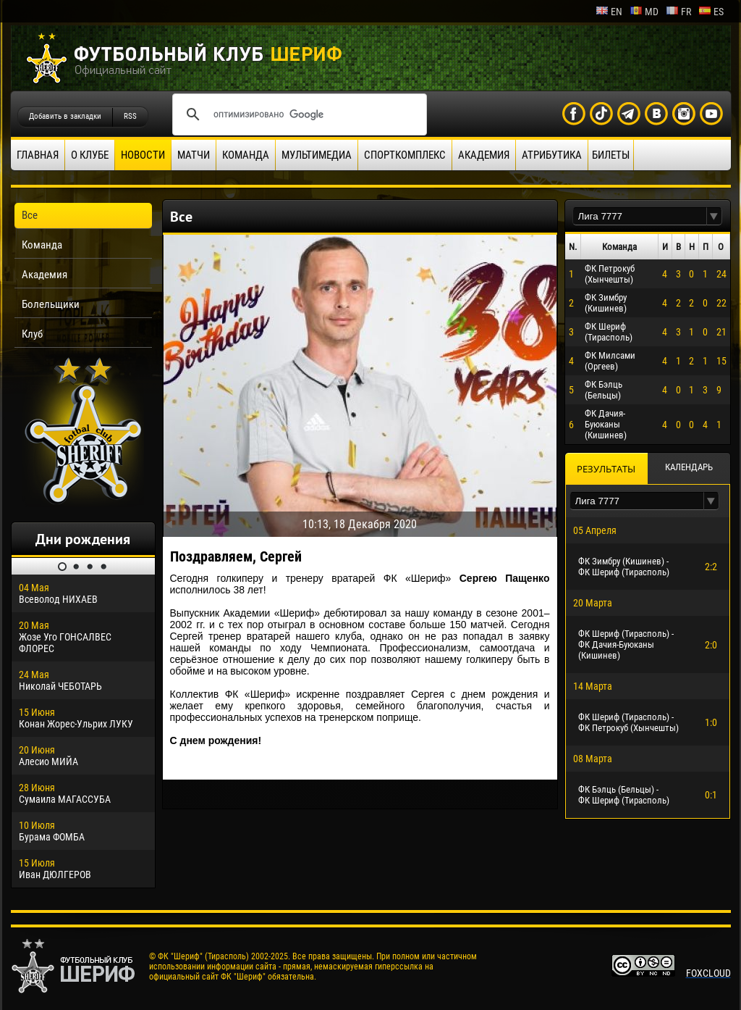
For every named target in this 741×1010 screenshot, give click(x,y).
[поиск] (297, 114)
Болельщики (51, 304)
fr (678, 11)
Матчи (193, 155)
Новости (143, 155)
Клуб (32, 334)
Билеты (611, 155)
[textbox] (639, 216)
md (644, 11)
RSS (130, 116)
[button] (714, 216)
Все (30, 215)
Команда (245, 155)
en (609, 11)
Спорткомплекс (405, 155)
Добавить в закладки (65, 116)
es (711, 11)
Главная (38, 155)
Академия (483, 155)
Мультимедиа (316, 155)
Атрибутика (552, 155)
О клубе (90, 155)
